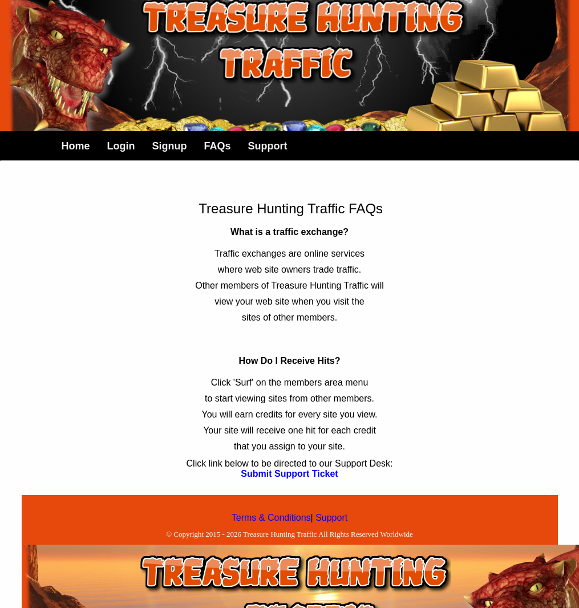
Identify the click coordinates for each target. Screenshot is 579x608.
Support (331, 517)
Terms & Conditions (271, 517)
